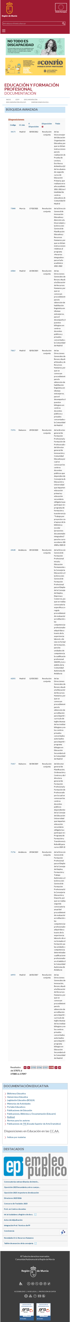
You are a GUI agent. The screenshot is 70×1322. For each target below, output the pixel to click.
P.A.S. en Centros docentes (15, 1209)
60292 (13, 678)
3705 (33, 1067)
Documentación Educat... (16, 102)
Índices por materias (16, 1137)
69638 (13, 550)
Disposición (47, 124)
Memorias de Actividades (19, 1103)
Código (13, 125)
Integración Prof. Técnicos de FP (17, 1225)
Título (57, 124)
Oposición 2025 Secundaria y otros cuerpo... (22, 1187)
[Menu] (3, 30)
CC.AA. (22, 125)
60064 (13, 271)
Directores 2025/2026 (12, 1198)
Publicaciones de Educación (19, 1110)
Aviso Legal (32, 1291)
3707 (45, 1067)
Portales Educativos (16, 1107)
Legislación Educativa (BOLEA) (21, 1100)
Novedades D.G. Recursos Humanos (19, 1238)
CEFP (17, 99)
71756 (13, 852)
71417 (13, 764)
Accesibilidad (19, 1291)
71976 (13, 430)
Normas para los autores (18, 1120)
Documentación (30, 99)
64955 (13, 975)
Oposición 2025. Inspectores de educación (21, 1193)
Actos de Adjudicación (13, 1220)
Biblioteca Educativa (16, 1093)
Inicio (8, 99)
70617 (13, 350)
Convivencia (9, 1231)
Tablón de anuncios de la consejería (21, 1243)
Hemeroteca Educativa (17, 1097)
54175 (13, 132)
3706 (39, 1067)
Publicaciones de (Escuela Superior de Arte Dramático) (34, 1124)
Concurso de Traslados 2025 (15, 1204)
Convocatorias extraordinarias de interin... (21, 1182)
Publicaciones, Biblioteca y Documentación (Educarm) (31, 1114)
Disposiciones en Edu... (40, 102)
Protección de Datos (47, 1291)
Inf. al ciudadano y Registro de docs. (20, 1214)
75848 (13, 208)
